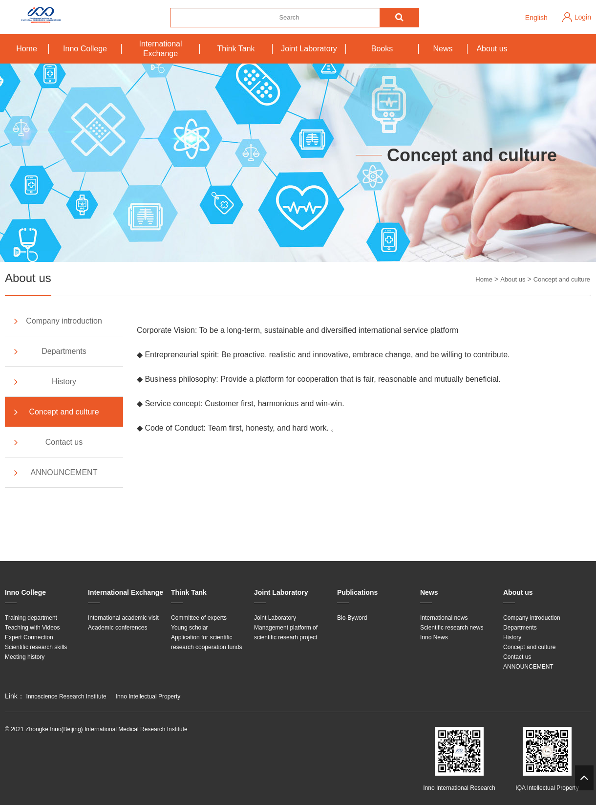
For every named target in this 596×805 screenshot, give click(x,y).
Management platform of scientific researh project (286, 632)
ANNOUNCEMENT (54, 472)
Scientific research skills (36, 647)
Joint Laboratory (309, 48)
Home (26, 48)
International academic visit (123, 617)
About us (491, 48)
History (44, 382)
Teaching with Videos (32, 627)
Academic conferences (117, 627)
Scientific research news (451, 627)
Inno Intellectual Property (148, 696)
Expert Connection (29, 637)
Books (382, 48)
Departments (49, 351)
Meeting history (24, 656)
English (536, 18)
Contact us (47, 442)
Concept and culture (561, 279)
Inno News (434, 637)
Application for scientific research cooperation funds (206, 642)
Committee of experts (199, 617)
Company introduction (57, 321)
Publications (357, 592)
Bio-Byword (352, 617)
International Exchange (160, 49)
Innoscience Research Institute (66, 696)
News (442, 48)
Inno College (85, 48)
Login (583, 17)
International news (444, 617)
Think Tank (236, 48)
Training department (31, 617)
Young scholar (189, 627)
